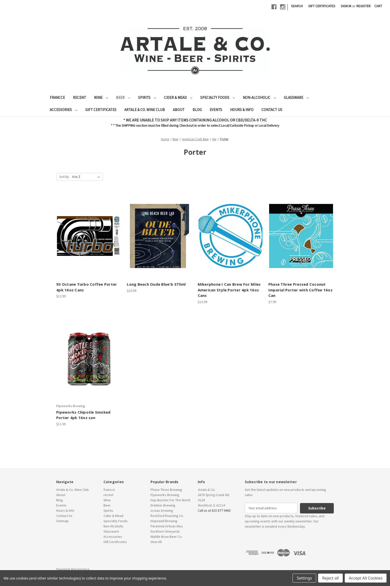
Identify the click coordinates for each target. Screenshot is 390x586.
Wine (101, 97)
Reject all (330, 578)
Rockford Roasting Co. (167, 515)
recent (79, 97)
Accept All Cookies (366, 578)
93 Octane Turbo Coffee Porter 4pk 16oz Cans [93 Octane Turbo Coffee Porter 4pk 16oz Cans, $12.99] (86, 287)
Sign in (346, 6)
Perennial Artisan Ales (166, 526)
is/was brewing (161, 510)
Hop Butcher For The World (170, 500)
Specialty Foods (217, 97)
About (179, 109)
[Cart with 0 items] (378, 6)
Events (216, 109)
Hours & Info (241, 109)
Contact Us (271, 109)
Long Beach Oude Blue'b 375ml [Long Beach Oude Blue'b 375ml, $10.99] (156, 284)
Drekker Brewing (162, 505)
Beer (123, 97)
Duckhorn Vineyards (165, 531)
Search (297, 6)
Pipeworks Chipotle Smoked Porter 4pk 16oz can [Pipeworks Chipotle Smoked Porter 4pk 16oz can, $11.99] (83, 415)
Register (363, 6)
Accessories (63, 109)
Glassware (296, 97)
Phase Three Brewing (166, 489)
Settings (304, 578)
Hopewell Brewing (163, 521)
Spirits (147, 97)
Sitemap (62, 521)
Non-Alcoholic (259, 97)
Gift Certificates (321, 6)
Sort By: (64, 177)
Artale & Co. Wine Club (144, 109)
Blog (197, 109)
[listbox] (87, 177)
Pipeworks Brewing (164, 495)
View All (156, 542)
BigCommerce (80, 569)
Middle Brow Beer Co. (166, 536)
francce (57, 97)
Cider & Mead (178, 97)
